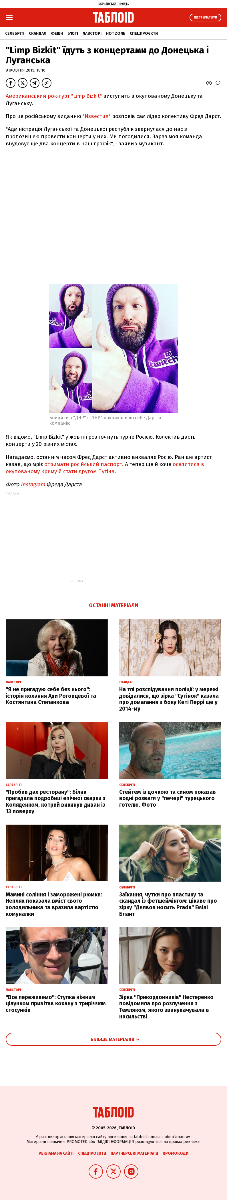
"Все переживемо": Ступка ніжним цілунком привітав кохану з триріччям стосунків (56, 1004)
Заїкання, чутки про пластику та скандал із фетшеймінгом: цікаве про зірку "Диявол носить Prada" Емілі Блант (168, 904)
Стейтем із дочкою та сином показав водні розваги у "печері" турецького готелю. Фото (167, 798)
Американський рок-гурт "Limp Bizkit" (54, 96)
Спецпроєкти (144, 33)
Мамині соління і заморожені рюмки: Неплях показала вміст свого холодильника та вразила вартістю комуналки (54, 904)
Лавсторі (92, 33)
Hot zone (115, 33)
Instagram (33, 484)
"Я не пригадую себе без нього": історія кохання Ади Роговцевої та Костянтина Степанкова (51, 696)
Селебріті (14, 33)
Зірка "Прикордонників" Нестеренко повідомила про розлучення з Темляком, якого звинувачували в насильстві (166, 1007)
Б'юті (72, 33)
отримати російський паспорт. (84, 464)
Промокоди (175, 1153)
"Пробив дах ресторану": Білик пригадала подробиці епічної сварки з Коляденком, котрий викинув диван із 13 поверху (55, 802)
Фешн (57, 33)
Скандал (37, 33)
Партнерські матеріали (134, 1153)
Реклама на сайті (56, 1153)
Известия (97, 116)
